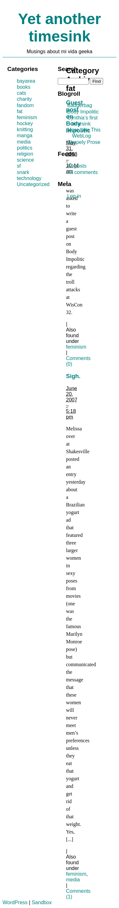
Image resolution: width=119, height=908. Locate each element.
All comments (82, 172)
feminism (76, 347)
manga (24, 135)
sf (19, 166)
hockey (25, 123)
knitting (25, 129)
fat (20, 111)
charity (24, 99)
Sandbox (42, 902)
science (25, 160)
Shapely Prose (83, 142)
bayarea (26, 81)
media (73, 879)
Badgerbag (79, 105)
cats (21, 93)
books (23, 87)
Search (67, 69)
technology (29, 178)
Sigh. (73, 376)
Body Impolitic (83, 111)
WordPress (15, 902)
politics (24, 148)
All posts (76, 166)
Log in (74, 196)
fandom (25, 105)
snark (23, 172)
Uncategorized (33, 184)
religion (25, 154)
